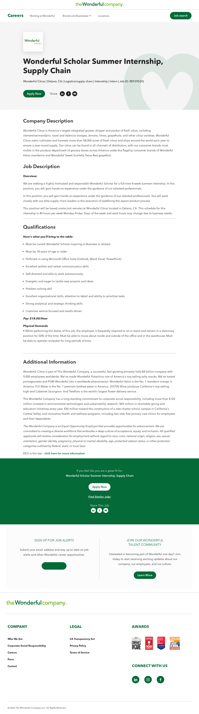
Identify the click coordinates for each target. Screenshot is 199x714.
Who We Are (15, 638)
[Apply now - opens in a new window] (99, 487)
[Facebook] (160, 682)
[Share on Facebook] (68, 93)
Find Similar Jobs (99, 497)
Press (11, 659)
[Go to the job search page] (181, 15)
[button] (76, 15)
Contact (12, 666)
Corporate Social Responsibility (27, 645)
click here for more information (64, 453)
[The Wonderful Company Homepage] (99, 5)
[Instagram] (148, 682)
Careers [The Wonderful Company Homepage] (15, 15)
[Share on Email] (74, 93)
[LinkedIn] (135, 682)
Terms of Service (79, 652)
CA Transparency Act (82, 638)
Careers (12, 652)
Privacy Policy (78, 645)
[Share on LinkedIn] (62, 93)
